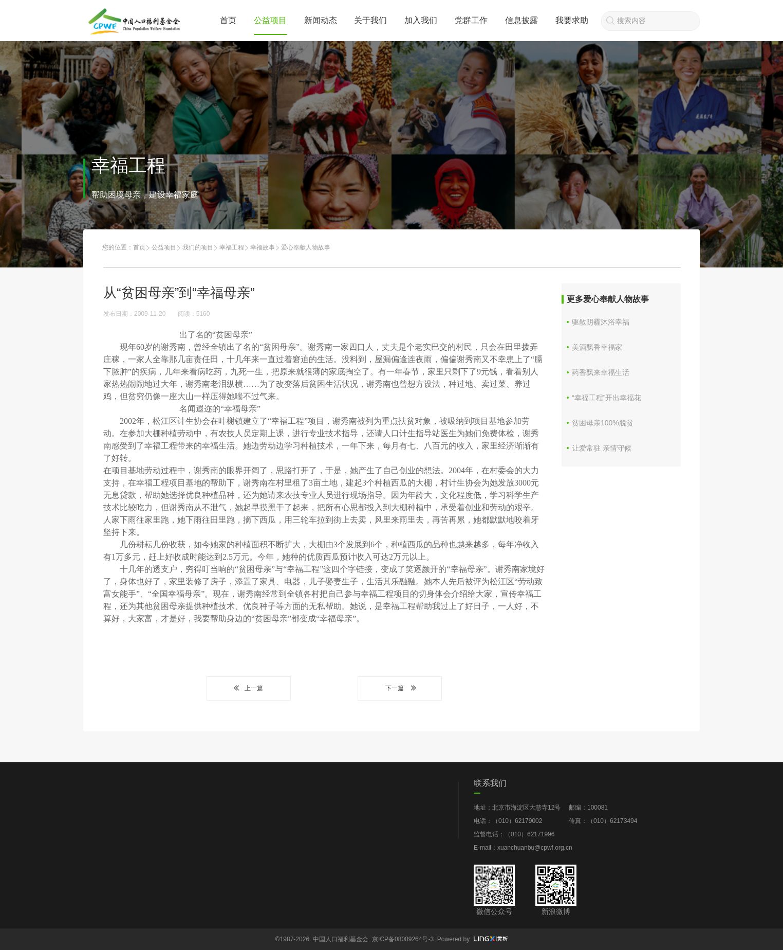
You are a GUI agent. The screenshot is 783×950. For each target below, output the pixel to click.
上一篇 (248, 688)
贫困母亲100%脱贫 (602, 423)
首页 (228, 20)
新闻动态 (320, 20)
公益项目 (270, 20)
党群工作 (471, 20)
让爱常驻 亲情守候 (601, 448)
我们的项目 (197, 247)
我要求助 (571, 20)
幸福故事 (262, 247)
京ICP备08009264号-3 (403, 939)
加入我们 (420, 20)
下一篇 (399, 688)
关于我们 (370, 20)
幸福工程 (231, 247)
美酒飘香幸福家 (597, 347)
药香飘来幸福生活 (600, 372)
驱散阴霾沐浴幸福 (600, 322)
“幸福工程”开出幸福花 (606, 397)
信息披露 (521, 20)
